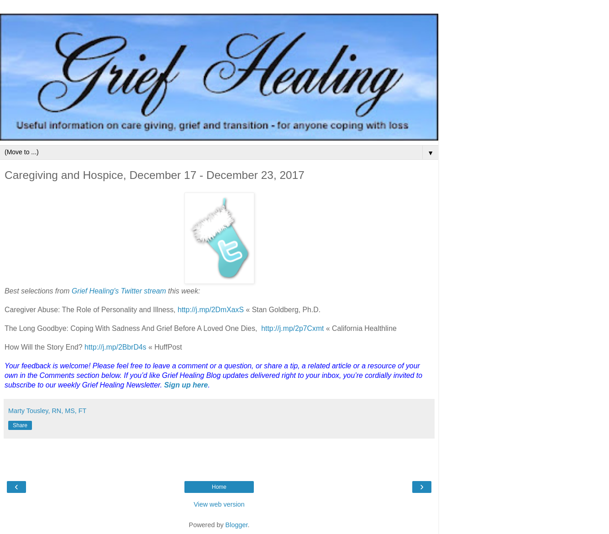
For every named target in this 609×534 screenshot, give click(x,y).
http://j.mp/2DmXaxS (211, 310)
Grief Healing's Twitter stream (119, 291)
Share (20, 425)
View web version (219, 504)
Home (219, 487)
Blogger (237, 525)
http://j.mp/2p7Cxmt (293, 328)
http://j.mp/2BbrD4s (116, 347)
